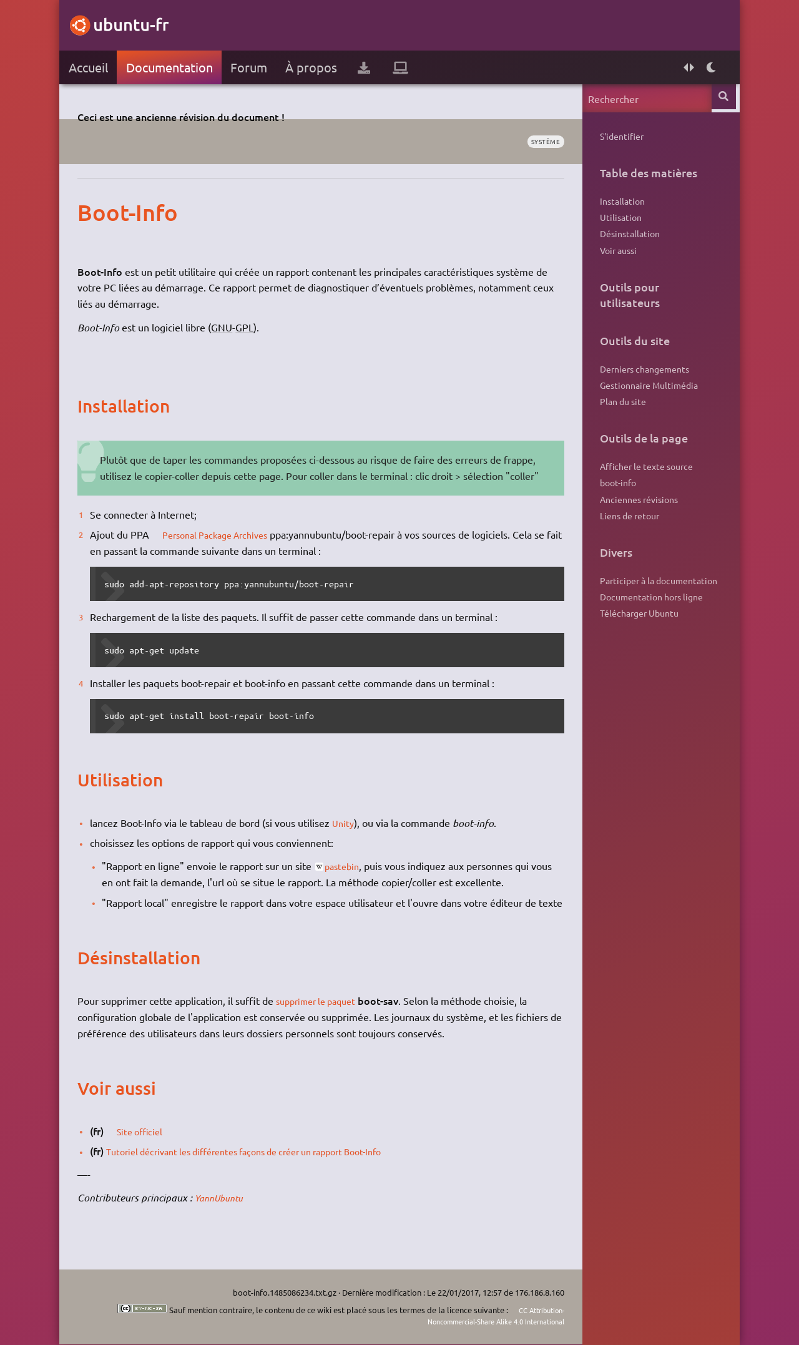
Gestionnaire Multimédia (646, 395)
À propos (314, 67)
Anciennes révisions (636, 515)
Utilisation (618, 221)
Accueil (90, 67)
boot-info (615, 496)
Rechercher (722, 98)
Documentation (172, 67)
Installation (619, 202)
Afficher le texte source (643, 479)
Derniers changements (642, 377)
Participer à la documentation (656, 599)
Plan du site (620, 412)
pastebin (348, 865)
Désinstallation (627, 239)
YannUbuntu (225, 1213)
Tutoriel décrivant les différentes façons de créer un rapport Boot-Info (263, 1167)
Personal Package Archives (226, 534)
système (541, 142)
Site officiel (146, 1146)
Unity (346, 822)
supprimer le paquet (324, 1016)
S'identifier (619, 136)
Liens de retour (627, 533)
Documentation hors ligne (648, 617)
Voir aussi (615, 256)
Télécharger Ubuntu (636, 635)
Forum (251, 67)
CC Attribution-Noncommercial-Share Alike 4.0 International (479, 1316)
